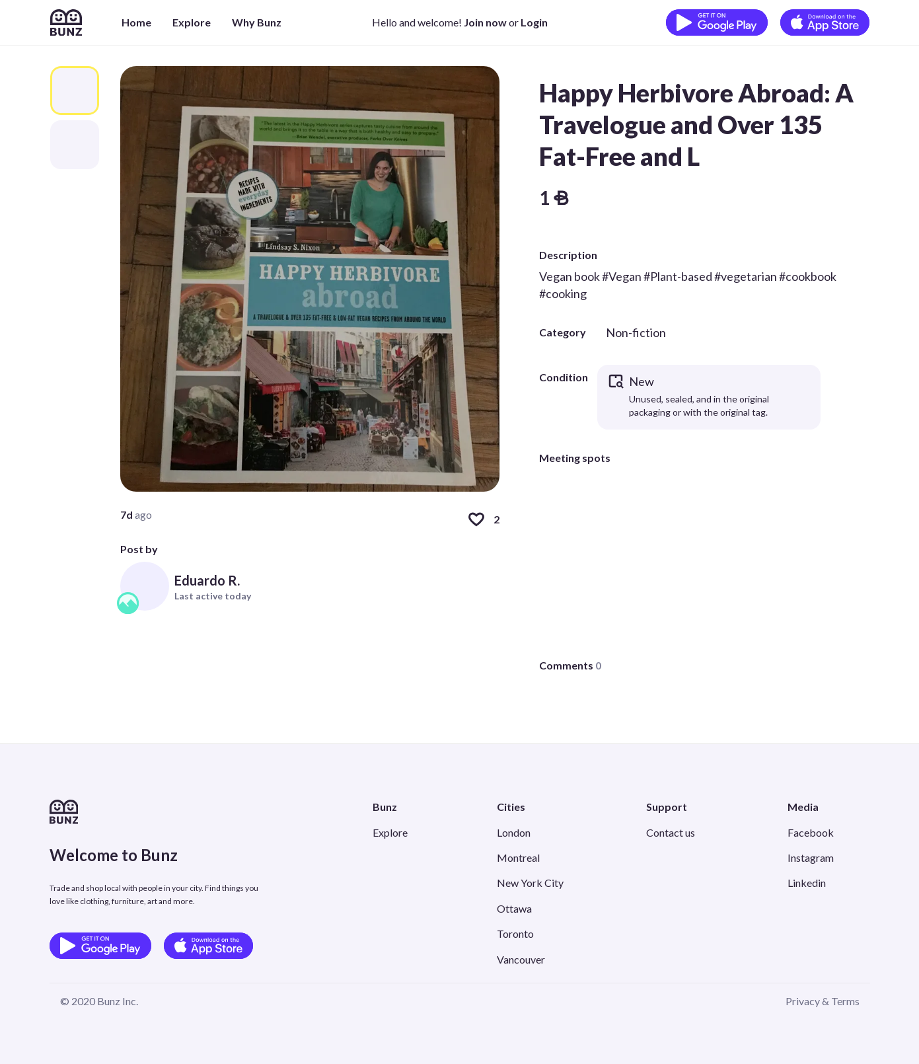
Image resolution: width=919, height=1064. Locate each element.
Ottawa (514, 908)
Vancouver (521, 959)
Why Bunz (256, 22)
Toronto (515, 933)
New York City (530, 882)
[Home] (66, 22)
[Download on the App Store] (824, 22)
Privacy (803, 1001)
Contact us (670, 832)
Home (136, 22)
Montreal (518, 857)
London (514, 832)
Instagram (811, 857)
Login (534, 22)
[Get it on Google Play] (717, 22)
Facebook (811, 832)
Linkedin (807, 882)
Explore (191, 22)
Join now (485, 22)
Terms (845, 1001)
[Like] (476, 519)
